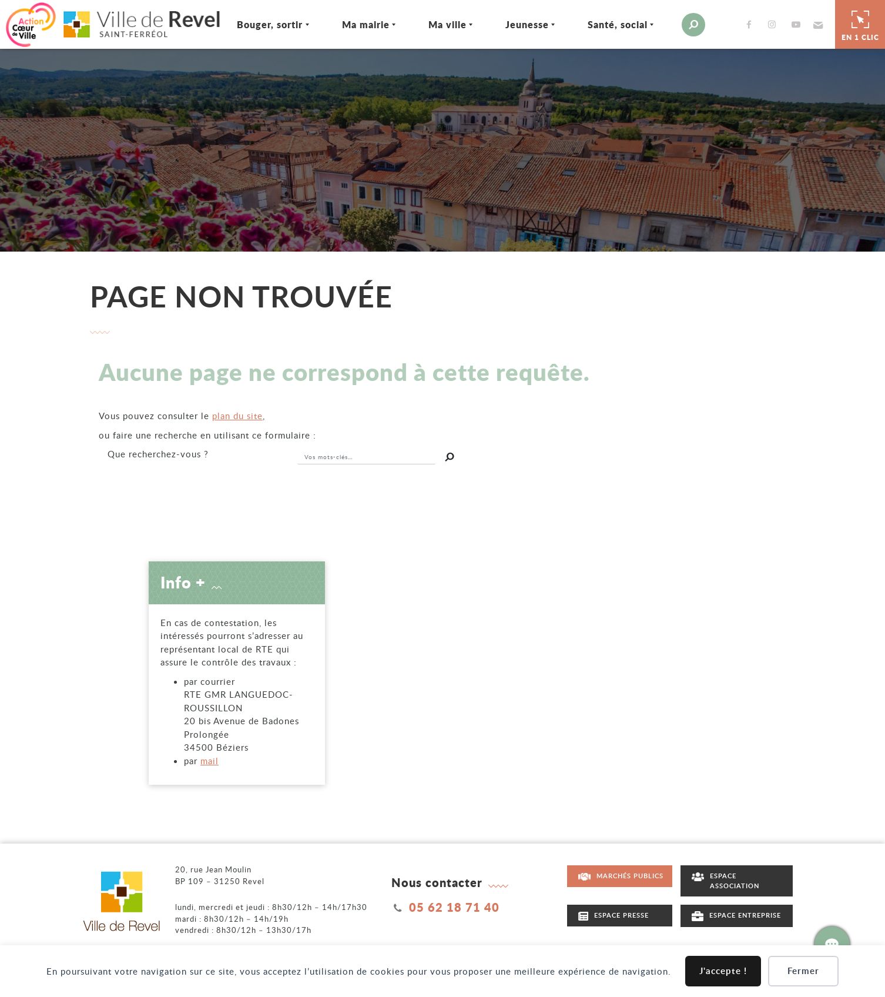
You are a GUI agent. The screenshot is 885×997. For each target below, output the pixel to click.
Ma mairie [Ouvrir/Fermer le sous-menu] (349, 23)
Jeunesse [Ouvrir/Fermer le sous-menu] (510, 23)
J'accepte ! (723, 971)
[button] (801, 23)
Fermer (803, 971)
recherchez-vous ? (158, 451)
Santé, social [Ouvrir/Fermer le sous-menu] (601, 23)
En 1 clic (860, 23)
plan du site (237, 413)
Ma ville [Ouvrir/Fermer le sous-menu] (431, 23)
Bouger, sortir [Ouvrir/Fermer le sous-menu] (254, 23)
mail (209, 758)
